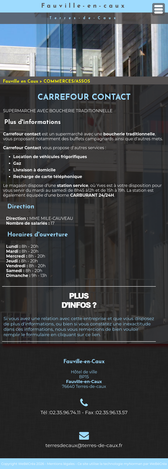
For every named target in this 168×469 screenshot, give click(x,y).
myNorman (133, 464)
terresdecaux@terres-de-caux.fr (84, 445)
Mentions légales (61, 464)
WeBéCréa (26, 464)
